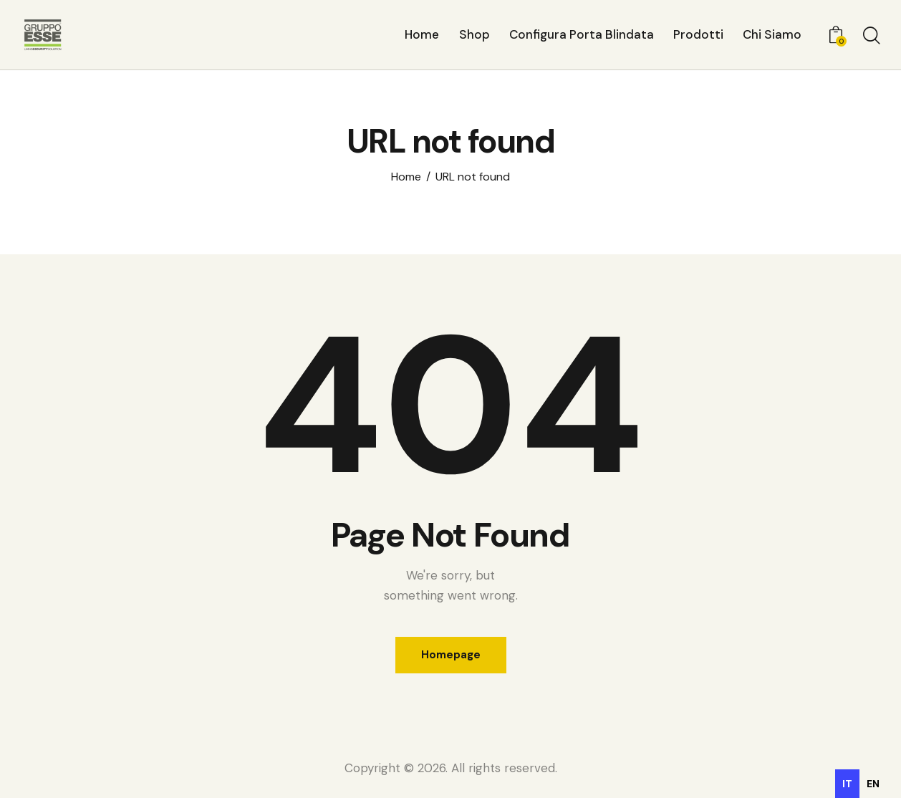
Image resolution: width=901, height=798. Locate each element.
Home (406, 177)
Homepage (451, 655)
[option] (873, 783)
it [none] (847, 783)
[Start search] (871, 36)
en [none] (873, 783)
